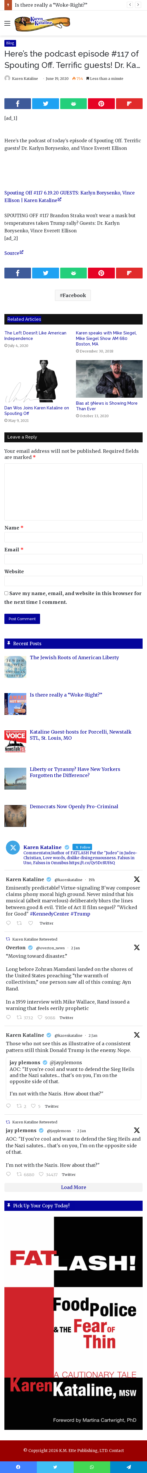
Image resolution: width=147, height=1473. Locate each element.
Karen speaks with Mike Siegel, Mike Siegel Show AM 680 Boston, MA (106, 338)
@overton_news (50, 948)
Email (14, 550)
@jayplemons (59, 1131)
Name (14, 528)
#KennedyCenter (49, 914)
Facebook (74, 295)
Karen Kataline (25, 78)
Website (14, 571)
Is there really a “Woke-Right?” (51, 5)
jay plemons (21, 1130)
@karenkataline (68, 880)
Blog (10, 43)
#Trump (80, 914)
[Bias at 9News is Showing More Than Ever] (109, 379)
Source (11, 253)
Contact (116, 1450)
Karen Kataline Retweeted (34, 939)
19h (92, 880)
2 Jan (75, 948)
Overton (16, 948)
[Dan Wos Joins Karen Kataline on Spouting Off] (37, 381)
